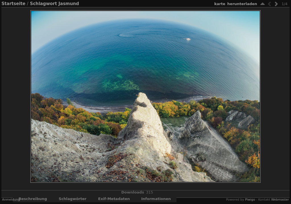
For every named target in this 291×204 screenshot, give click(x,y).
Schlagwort (43, 3)
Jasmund (69, 3)
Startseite (13, 3)
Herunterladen (242, 4)
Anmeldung (11, 199)
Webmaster (280, 199)
